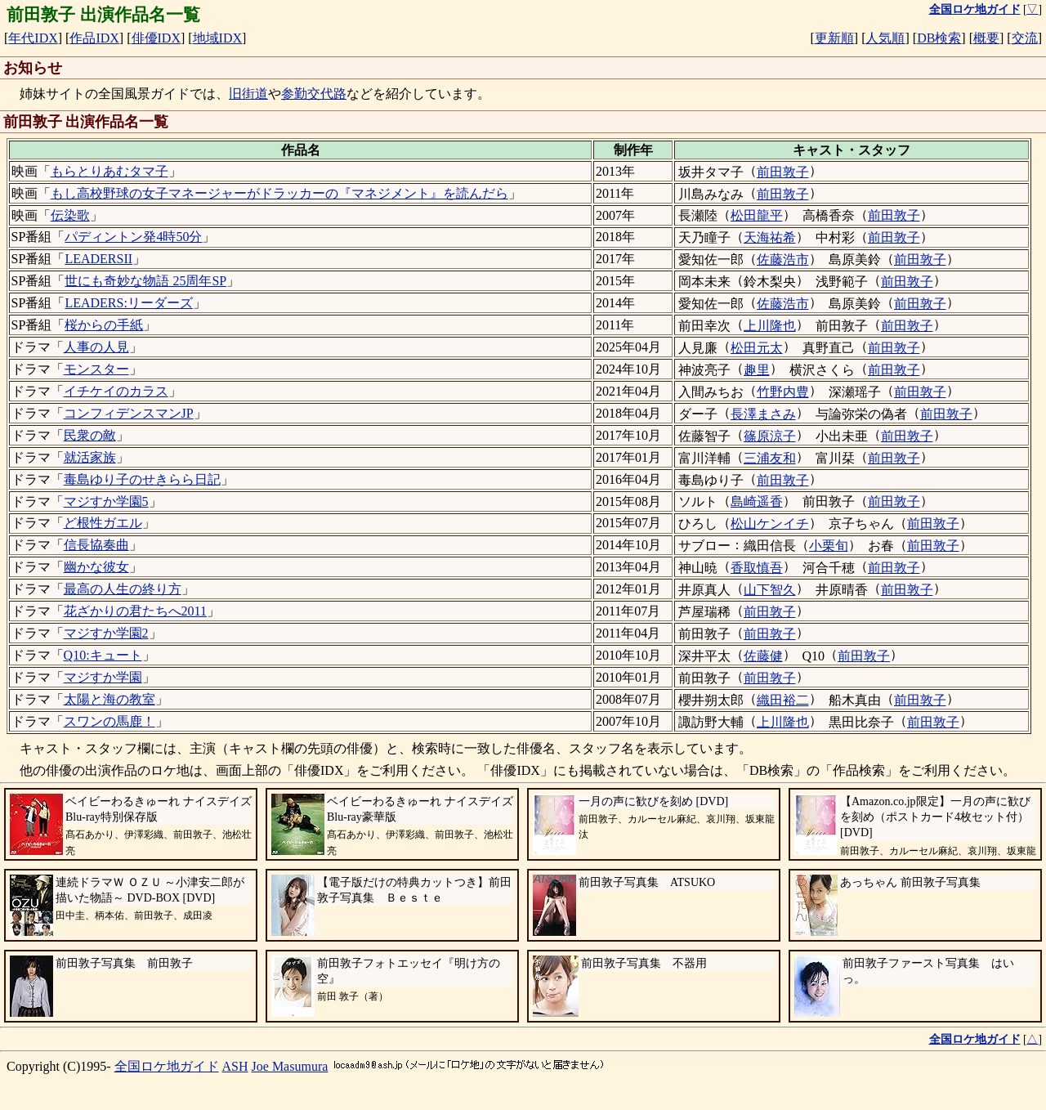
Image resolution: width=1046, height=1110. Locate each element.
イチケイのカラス (116, 391)
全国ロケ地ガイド (166, 1066)
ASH (235, 1066)
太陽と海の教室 (109, 699)
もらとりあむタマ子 (109, 171)
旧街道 (248, 94)
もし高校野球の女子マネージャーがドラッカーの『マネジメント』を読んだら (279, 193)
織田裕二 (783, 700)
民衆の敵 (90, 435)
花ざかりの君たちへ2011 (135, 611)
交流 (1025, 38)
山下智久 (770, 590)
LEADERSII (98, 259)
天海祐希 (770, 237)
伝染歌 (70, 215)
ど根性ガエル (103, 523)
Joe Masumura (290, 1066)
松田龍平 (757, 215)
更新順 (834, 38)
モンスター (96, 369)
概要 (986, 38)
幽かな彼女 (96, 567)
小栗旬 (828, 546)
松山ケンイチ (770, 523)
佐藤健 (763, 656)
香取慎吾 (757, 568)
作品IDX (93, 38)
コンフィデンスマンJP (129, 413)
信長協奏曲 (96, 545)
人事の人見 (96, 347)
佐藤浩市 (783, 259)
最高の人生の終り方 (122, 589)
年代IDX (32, 38)
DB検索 (939, 38)
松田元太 (757, 348)
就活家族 (90, 457)
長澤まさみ (763, 414)
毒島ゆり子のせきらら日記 (142, 479)
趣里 (757, 370)
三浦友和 (770, 458)
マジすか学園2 (106, 633)
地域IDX (217, 38)
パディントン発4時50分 (133, 237)
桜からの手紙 (104, 325)
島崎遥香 (757, 501)
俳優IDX (156, 38)
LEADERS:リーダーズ (128, 303)
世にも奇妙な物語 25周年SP (145, 281)
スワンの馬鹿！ (109, 721)
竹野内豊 (783, 392)
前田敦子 (783, 172)
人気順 (885, 38)
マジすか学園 (103, 677)
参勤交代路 (313, 94)
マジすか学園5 (106, 501)
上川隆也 (770, 326)
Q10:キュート (103, 655)
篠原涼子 (770, 436)
